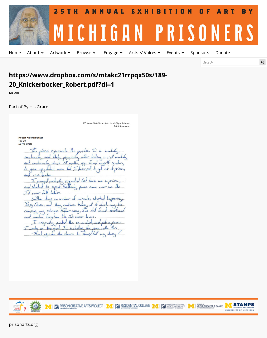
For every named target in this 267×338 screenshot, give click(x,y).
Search (262, 62)
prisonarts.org (23, 324)
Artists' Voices (142, 52)
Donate (222, 52)
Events (173, 52)
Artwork (58, 52)
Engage (111, 52)
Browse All (87, 52)
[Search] (231, 62)
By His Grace (36, 107)
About (33, 52)
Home (15, 52)
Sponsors (199, 52)
